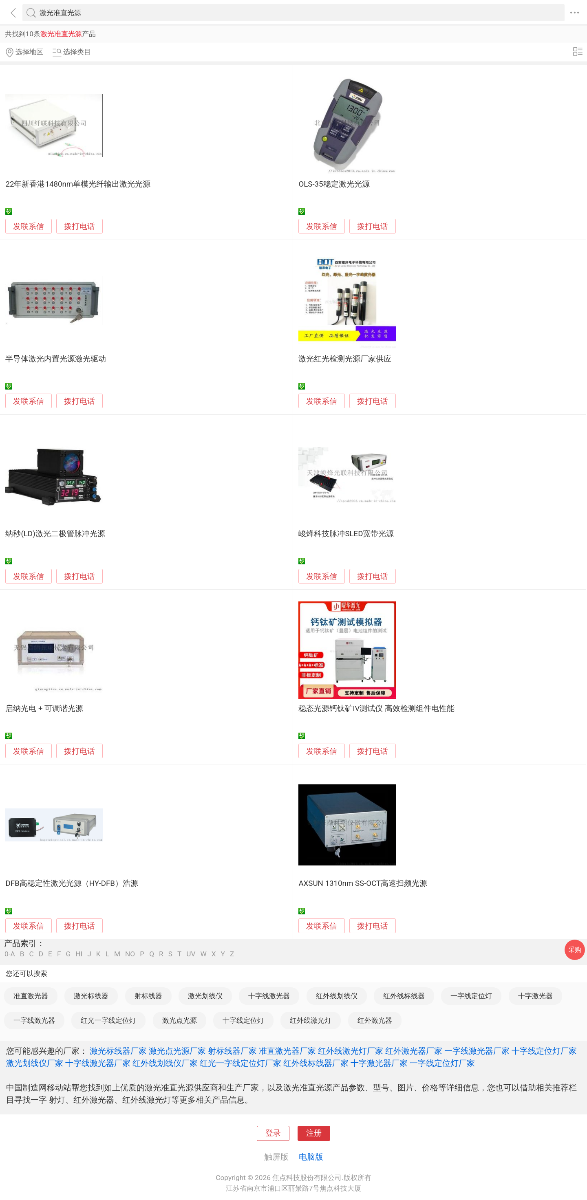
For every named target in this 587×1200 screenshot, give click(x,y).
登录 (273, 1133)
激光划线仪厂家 (34, 1063)
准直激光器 (30, 996)
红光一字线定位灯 (108, 1020)
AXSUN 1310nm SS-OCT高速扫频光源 (362, 883)
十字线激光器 (269, 996)
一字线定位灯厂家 (442, 1063)
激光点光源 (179, 1020)
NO (130, 954)
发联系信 (28, 226)
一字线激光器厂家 (477, 1051)
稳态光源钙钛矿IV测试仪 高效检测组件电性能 (376, 708)
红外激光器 (374, 1020)
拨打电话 (79, 226)
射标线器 (148, 996)
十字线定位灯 (243, 1020)
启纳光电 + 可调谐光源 (44, 708)
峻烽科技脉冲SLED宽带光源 (346, 533)
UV (190, 954)
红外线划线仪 (336, 996)
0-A (9, 954)
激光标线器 (91, 996)
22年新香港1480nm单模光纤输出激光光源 (77, 184)
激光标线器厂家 (118, 1051)
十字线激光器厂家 (97, 1063)
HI (78, 954)
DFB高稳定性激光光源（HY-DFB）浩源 (71, 883)
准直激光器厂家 (287, 1051)
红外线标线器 (404, 996)
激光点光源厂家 (177, 1051)
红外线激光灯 (310, 1020)
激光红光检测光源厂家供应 (344, 358)
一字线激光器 (34, 1020)
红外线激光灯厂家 (350, 1051)
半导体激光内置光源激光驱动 (55, 358)
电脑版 (311, 1157)
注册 (314, 1133)
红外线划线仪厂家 (165, 1063)
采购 (574, 949)
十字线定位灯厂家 (544, 1051)
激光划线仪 (205, 996)
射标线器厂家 (232, 1051)
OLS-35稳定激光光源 (333, 184)
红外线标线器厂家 (316, 1063)
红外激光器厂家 (413, 1051)
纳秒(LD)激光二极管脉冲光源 (55, 533)
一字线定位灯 (471, 996)
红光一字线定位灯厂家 (240, 1063)
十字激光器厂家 (379, 1063)
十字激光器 (535, 996)
